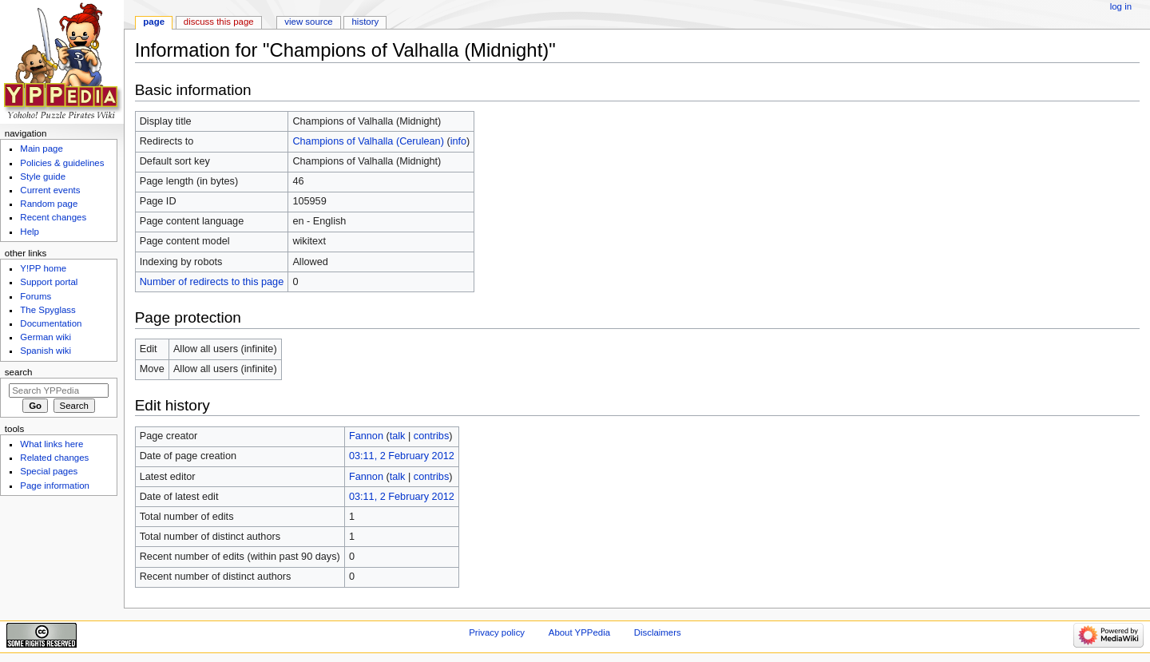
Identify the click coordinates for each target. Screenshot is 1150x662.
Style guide (42, 176)
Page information (54, 485)
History (365, 21)
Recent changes (53, 217)
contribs (431, 436)
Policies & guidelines (62, 163)
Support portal (48, 282)
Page (154, 21)
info (458, 141)
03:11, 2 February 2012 (401, 456)
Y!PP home (43, 268)
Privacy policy (497, 632)
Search (19, 372)
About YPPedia (579, 632)
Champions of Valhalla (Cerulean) (367, 141)
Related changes (54, 457)
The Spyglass (47, 310)
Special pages (48, 471)
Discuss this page (219, 21)
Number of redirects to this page (212, 281)
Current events (50, 190)
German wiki (45, 337)
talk (398, 436)
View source (308, 21)
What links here (51, 444)
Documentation (50, 323)
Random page (48, 203)
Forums (35, 296)
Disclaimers (657, 632)
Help (29, 231)
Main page (41, 148)
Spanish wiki (45, 350)
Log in (1121, 6)
